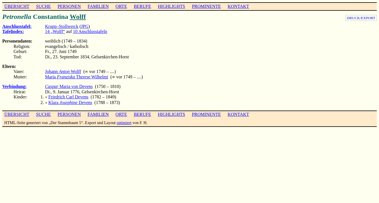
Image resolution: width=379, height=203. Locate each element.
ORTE (121, 6)
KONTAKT (238, 6)
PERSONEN (69, 6)
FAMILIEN (98, 6)
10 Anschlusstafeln (90, 31)
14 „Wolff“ (55, 31)
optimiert (124, 121)
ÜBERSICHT (16, 6)
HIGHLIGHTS (171, 6)
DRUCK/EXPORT (361, 18)
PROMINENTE (206, 6)
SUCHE (43, 6)
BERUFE (142, 6)
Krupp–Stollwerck (61, 26)
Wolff (78, 16)
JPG (85, 26)
